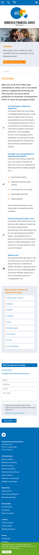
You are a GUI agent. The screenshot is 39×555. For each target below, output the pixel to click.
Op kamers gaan (12, 328)
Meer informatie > (15, 548)
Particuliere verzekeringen (10, 478)
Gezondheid (11, 334)
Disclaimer (5, 542)
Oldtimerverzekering (8, 469)
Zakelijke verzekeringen (9, 481)
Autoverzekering (7, 459)
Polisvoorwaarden (8, 513)
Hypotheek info (7, 491)
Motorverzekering (8, 466)
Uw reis (9, 340)
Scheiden (10, 304)
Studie (9, 322)
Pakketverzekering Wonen (10, 472)
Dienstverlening (7, 507)
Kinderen (10, 310)
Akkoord (6, 552)
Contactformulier (7, 523)
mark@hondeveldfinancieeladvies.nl (16, 373)
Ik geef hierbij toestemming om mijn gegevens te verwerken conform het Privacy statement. (20, 408)
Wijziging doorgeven (8, 529)
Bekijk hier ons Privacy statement (15, 413)
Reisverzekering (7, 475)
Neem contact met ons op (13, 62)
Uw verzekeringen (13, 346)
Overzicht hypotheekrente (10, 494)
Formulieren (6, 510)
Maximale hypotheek (9, 497)
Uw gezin (6, 71)
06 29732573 (7, 370)
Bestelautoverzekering (9, 462)
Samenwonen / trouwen (15, 298)
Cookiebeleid (6, 539)
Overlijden (10, 316)
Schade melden (7, 526)
